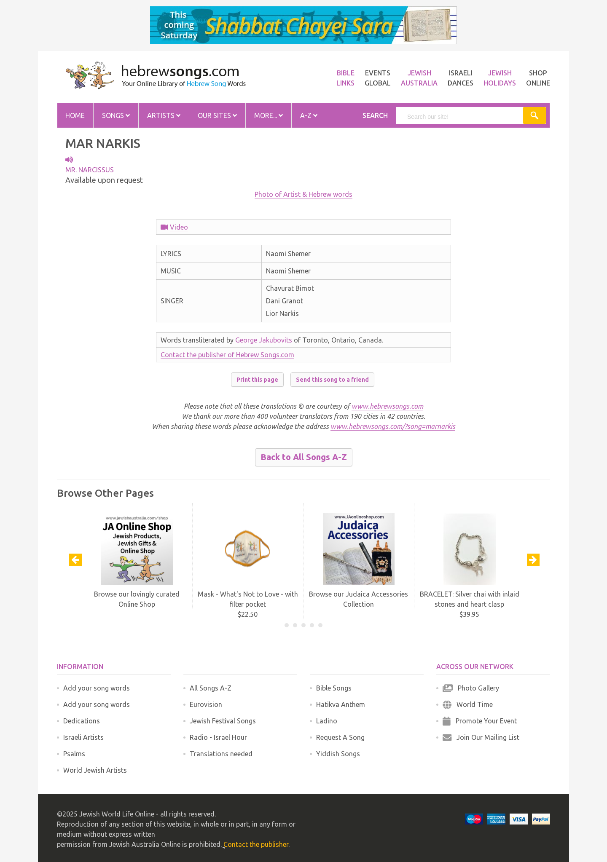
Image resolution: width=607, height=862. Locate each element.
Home (75, 115)
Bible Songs (334, 688)
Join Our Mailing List (481, 737)
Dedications (81, 721)
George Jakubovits (263, 340)
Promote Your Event (480, 721)
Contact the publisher (255, 844)
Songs (116, 115)
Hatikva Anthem (340, 704)
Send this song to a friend (332, 379)
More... (268, 115)
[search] (460, 117)
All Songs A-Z (210, 688)
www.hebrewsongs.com (387, 406)
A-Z (308, 115)
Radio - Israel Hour (218, 737)
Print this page (257, 379)
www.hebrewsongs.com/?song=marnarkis (392, 426)
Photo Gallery (471, 688)
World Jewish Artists (95, 770)
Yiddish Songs (338, 754)
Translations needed (221, 754)
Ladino (326, 721)
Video (179, 227)
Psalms (74, 754)
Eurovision (206, 704)
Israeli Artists (83, 737)
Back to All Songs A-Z (304, 457)
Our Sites (217, 115)
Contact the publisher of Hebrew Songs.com (227, 355)
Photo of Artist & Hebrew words (303, 194)
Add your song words (96, 688)
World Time (468, 704)
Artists (163, 115)
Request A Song (340, 737)
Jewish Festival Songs (223, 721)
